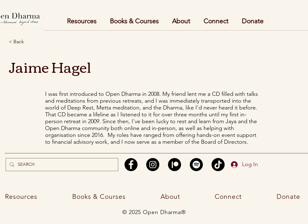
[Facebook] (131, 164)
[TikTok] (218, 164)
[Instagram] (152, 164)
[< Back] (31, 42)
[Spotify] (196, 164)
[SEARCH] (61, 164)
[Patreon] (174, 164)
